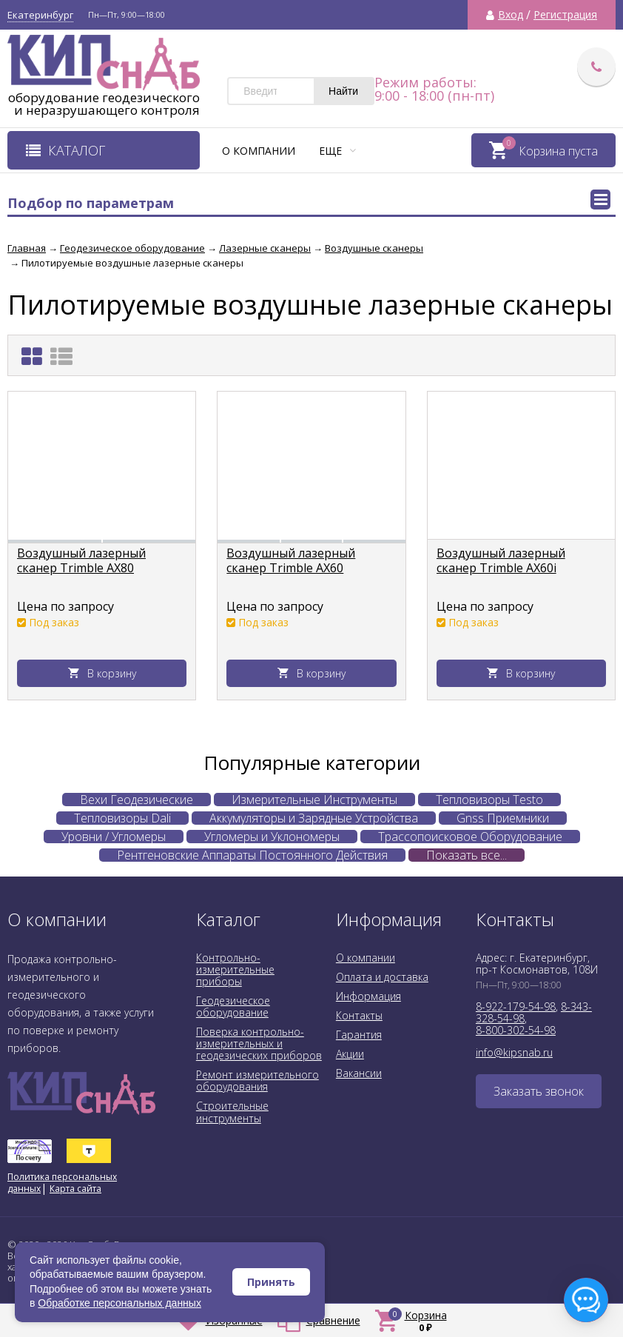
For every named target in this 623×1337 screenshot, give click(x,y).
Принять (271, 1282)
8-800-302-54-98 (516, 1030)
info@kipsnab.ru (514, 1052)
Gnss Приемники (503, 818)
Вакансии (359, 1073)
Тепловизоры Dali (122, 818)
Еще (337, 151)
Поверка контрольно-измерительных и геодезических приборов (259, 1043)
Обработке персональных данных (119, 1303)
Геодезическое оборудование (233, 1006)
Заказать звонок (539, 1091)
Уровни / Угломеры (113, 836)
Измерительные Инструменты (314, 799)
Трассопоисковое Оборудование (470, 836)
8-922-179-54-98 (516, 1006)
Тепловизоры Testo (489, 799)
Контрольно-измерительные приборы (235, 969)
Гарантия (359, 1035)
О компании (258, 151)
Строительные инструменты (232, 1112)
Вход (510, 15)
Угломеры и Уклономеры (272, 836)
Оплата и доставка (382, 977)
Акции (350, 1054)
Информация (368, 996)
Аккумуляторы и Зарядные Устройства (313, 818)
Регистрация (565, 15)
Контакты (359, 1015)
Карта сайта (75, 1188)
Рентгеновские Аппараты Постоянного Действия (252, 855)
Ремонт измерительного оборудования (257, 1080)
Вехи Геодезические (136, 799)
